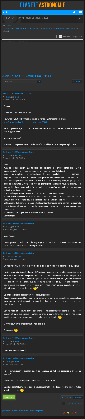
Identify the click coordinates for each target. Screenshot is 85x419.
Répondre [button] (9, 397)
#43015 (7, 362)
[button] (74, 12)
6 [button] (78, 403)
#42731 (7, 97)
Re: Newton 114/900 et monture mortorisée (18, 152)
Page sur (68, 397)
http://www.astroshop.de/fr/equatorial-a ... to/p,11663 (25, 122)
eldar (17, 97)
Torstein (18, 155)
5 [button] (75, 403)
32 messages (76, 81)
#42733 (7, 227)
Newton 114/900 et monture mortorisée (26, 76)
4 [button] (72, 403)
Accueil (8, 25)
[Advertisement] (42, 58)
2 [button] (66, 403)
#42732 (7, 155)
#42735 (7, 257)
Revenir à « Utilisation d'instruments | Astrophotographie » (23, 411)
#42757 (7, 341)
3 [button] (69, 403)
